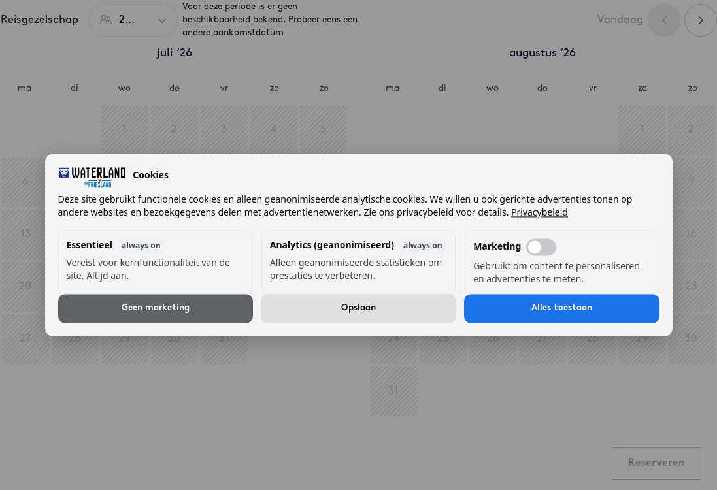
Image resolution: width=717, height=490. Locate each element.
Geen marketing (156, 308)
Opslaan (358, 308)
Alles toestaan (561, 308)
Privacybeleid (539, 212)
